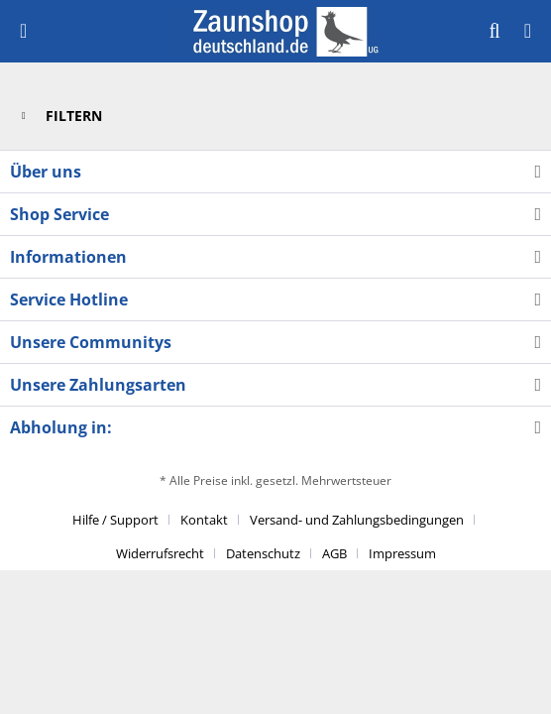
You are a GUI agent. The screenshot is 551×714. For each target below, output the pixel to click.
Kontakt (204, 520)
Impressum (402, 553)
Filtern (62, 112)
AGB (334, 553)
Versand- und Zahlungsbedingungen (357, 520)
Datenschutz (263, 553)
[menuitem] (23, 31)
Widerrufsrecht (160, 553)
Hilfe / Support (115, 520)
